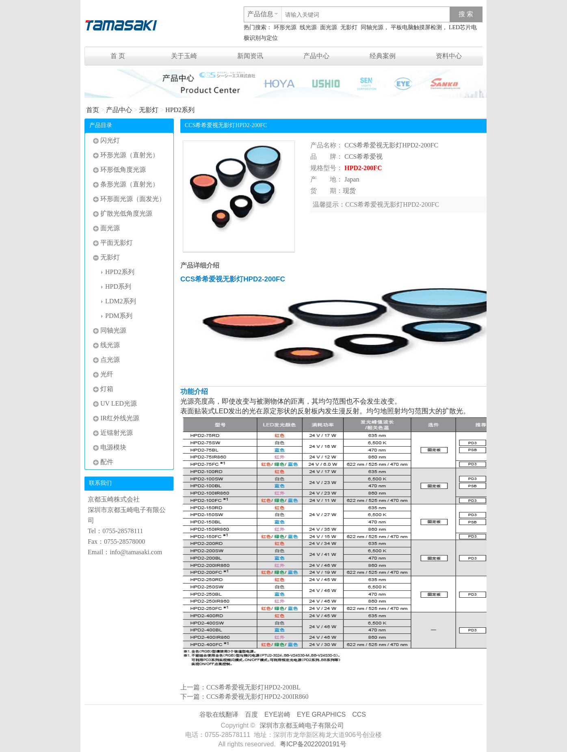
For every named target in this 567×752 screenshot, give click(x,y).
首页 (92, 109)
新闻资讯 (250, 55)
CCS (359, 714)
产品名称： (326, 145)
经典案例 (383, 55)
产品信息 (260, 14)
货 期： (326, 190)
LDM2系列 (118, 301)
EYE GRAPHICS (321, 714)
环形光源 (285, 27)
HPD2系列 (180, 109)
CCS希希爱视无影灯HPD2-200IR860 (257, 696)
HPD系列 (116, 286)
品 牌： (326, 156)
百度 (251, 714)
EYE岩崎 (277, 714)
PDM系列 (116, 315)
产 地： (326, 179)
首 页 (117, 55)
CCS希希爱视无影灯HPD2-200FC (391, 145)
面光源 (328, 27)
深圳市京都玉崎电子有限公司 (302, 725)
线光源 (308, 27)
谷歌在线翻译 (218, 714)
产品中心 (316, 55)
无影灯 (348, 27)
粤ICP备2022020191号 (313, 744)
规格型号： (326, 167)
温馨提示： (329, 204)
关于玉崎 (184, 55)
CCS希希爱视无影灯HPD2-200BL (253, 687)
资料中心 (449, 55)
